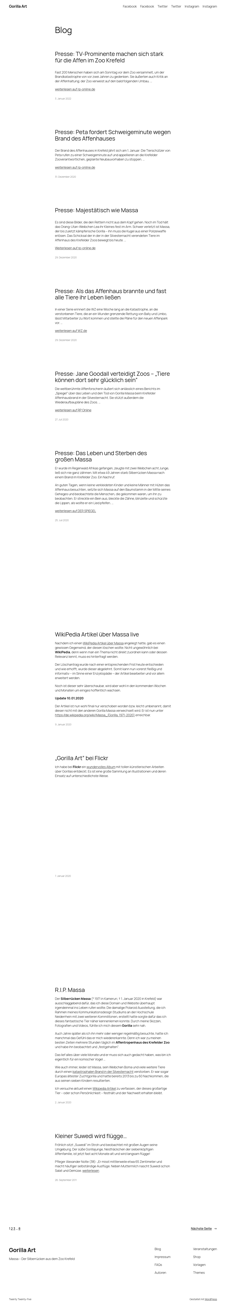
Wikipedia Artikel (104, 1088)
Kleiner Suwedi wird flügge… (91, 1136)
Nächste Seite (204, 1228)
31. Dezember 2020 (65, 176)
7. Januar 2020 (63, 876)
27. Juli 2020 (61, 419)
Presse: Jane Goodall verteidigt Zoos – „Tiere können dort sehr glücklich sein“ (112, 376)
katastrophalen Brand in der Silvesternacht (103, 1071)
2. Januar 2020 (63, 1102)
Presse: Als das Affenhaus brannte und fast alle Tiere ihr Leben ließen (111, 294)
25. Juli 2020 (62, 520)
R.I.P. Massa (70, 990)
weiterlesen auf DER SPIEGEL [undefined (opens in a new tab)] (75, 511)
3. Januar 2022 (63, 98)
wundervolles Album (101, 767)
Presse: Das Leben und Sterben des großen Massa (101, 456)
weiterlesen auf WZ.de (71, 330)
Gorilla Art (18, 6)
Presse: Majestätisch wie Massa (96, 210)
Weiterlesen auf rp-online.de (75, 248)
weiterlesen (90, 1170)
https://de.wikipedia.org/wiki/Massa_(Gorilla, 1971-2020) (95, 715)
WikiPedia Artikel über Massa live (97, 634)
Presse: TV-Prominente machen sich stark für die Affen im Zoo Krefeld (109, 57)
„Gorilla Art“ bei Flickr (81, 758)
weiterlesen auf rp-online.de (75, 89)
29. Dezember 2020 (66, 257)
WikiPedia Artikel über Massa (103, 643)
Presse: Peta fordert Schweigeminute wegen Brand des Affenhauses (113, 135)
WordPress (211, 1299)
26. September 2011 (66, 1180)
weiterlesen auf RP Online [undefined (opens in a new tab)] (73, 410)
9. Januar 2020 (63, 724)
